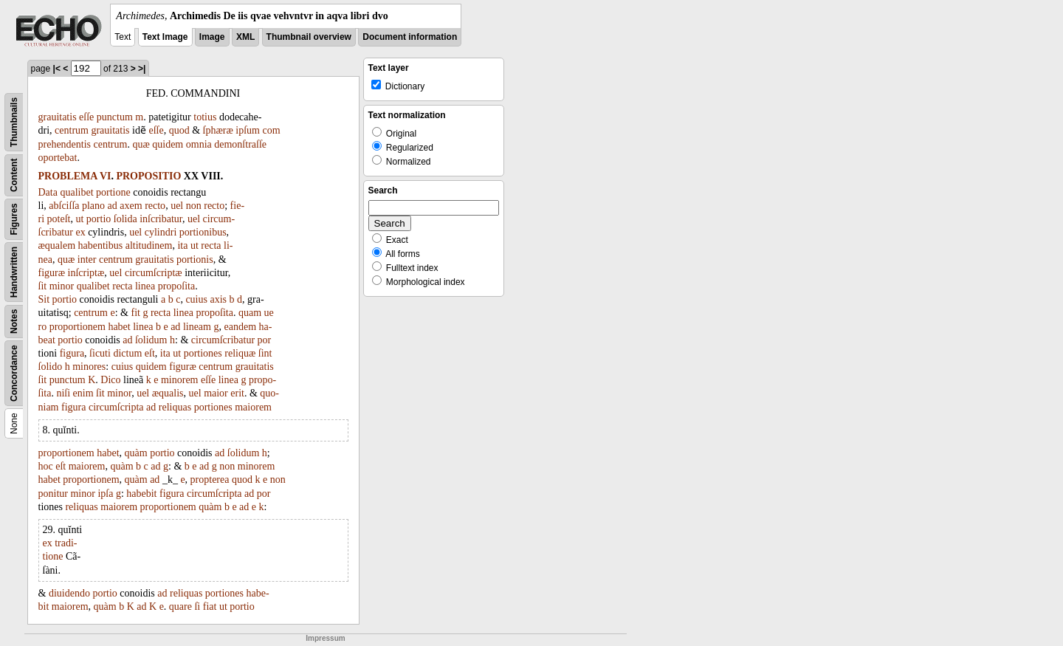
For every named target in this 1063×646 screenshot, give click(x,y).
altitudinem (149, 245)
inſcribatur (161, 218)
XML (245, 37)
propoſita (177, 286)
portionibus (203, 232)
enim (83, 393)
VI (105, 176)
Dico (110, 379)
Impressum (325, 638)
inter (87, 259)
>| (141, 68)
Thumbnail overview (308, 37)
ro (42, 326)
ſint (265, 353)
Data (48, 192)
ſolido (50, 366)
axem (131, 205)
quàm (136, 452)
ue (269, 312)
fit (135, 312)
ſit (42, 286)
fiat (210, 606)
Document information (409, 37)
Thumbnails (14, 122)
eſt (150, 353)
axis (218, 299)
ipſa (105, 493)
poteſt (59, 218)
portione (113, 192)
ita (182, 245)
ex (80, 232)
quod (179, 130)
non (194, 205)
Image (212, 37)
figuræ (52, 272)
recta (211, 245)
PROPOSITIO (148, 176)
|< (57, 68)
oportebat (58, 157)
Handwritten (14, 272)
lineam (197, 326)
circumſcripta (116, 407)
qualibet (76, 192)
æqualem (57, 245)
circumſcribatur (223, 340)
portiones (203, 353)
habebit (141, 493)
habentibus (100, 245)
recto (155, 205)
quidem (167, 144)
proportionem (77, 326)
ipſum (247, 130)
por (265, 340)
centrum (72, 130)
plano (93, 205)
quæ (140, 144)
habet (119, 326)
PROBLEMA (67, 176)
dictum (127, 353)
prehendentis (65, 144)
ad (112, 205)
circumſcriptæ (153, 272)
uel (177, 205)
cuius (196, 299)
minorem (180, 379)
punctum (115, 117)
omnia (199, 144)
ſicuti (100, 353)
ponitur (53, 493)
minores (89, 366)
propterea (210, 479)
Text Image (165, 37)
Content (14, 175)
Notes (14, 321)
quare (180, 606)
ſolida (125, 218)
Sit (44, 299)
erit (237, 393)
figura (72, 353)
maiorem (253, 407)
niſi (63, 393)
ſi (197, 606)
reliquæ (239, 353)
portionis (194, 259)
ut (79, 218)
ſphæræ (218, 130)
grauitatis (57, 117)
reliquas (175, 407)
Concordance (14, 373)
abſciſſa (64, 205)
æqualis (168, 393)
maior (216, 393)
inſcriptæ (86, 272)
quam (249, 312)
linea (145, 286)
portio (98, 218)
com (271, 130)
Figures (14, 219)
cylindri (161, 232)
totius (204, 117)
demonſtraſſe (240, 144)
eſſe (86, 117)
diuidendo (69, 593)
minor (61, 286)
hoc (45, 466)
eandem (240, 326)
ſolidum (151, 340)
